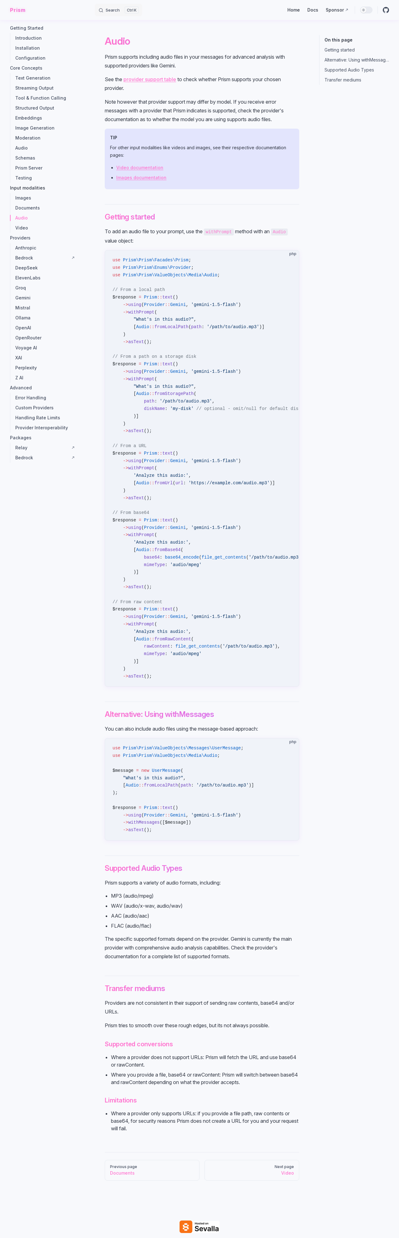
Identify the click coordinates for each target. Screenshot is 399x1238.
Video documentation (139, 167)
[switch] (366, 10)
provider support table (149, 79)
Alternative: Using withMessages (356, 59)
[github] (386, 10)
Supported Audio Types (349, 69)
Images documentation (141, 177)
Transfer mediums (342, 79)
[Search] (118, 10)
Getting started (339, 49)
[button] (42, 28)
